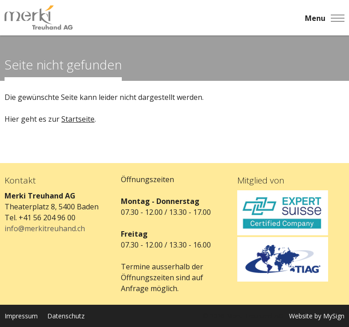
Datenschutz (66, 316)
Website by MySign (316, 316)
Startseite (78, 119)
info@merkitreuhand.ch (45, 228)
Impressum (21, 316)
